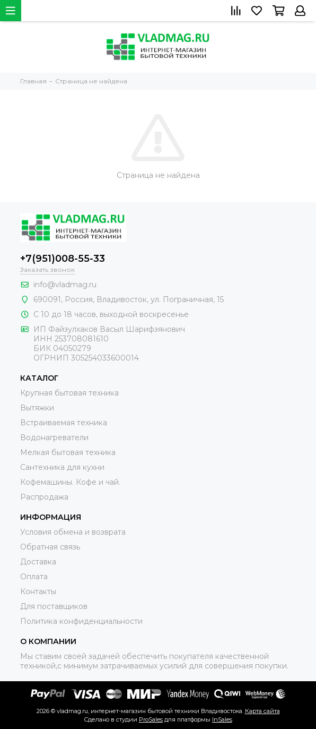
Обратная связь (50, 547)
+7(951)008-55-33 (62, 258)
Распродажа (44, 497)
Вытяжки (37, 408)
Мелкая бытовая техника (68, 452)
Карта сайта (262, 711)
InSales (222, 719)
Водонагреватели (54, 437)
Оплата (34, 576)
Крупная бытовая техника (69, 393)
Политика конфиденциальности (81, 621)
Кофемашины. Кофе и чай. (70, 482)
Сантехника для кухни (62, 467)
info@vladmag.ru (64, 284)
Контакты (38, 591)
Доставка (38, 562)
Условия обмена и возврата (73, 532)
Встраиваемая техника (63, 422)
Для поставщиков (53, 606)
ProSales (151, 719)
